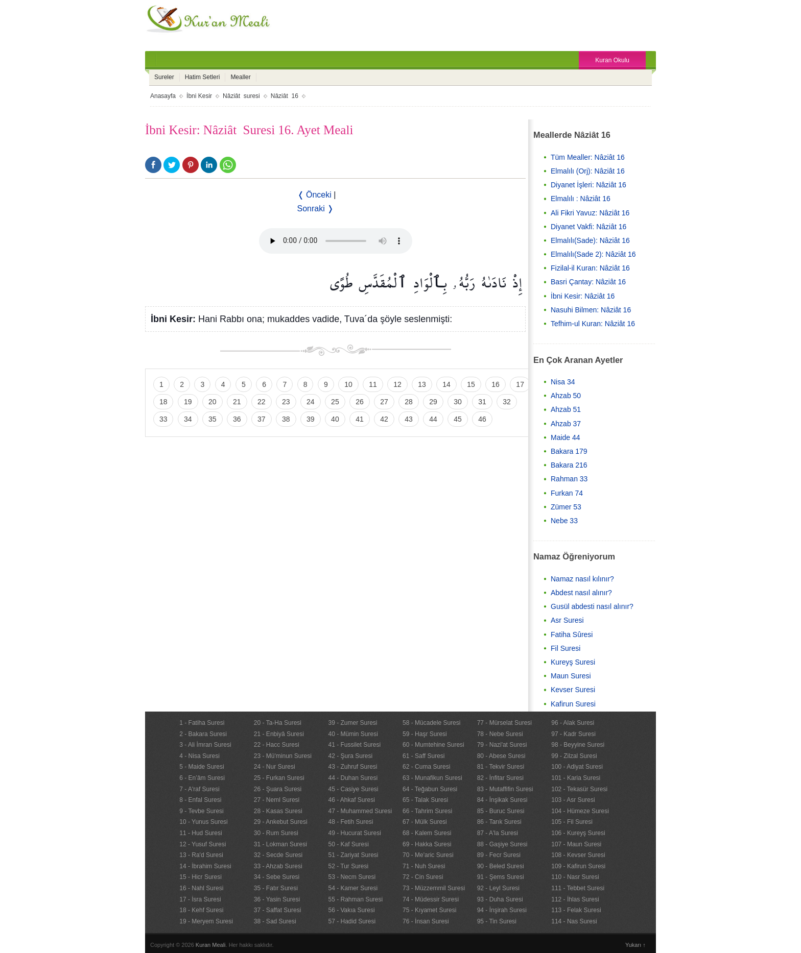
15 (471, 384)
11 (373, 384)
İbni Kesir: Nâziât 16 (583, 296)
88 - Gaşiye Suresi (502, 844)
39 (311, 419)
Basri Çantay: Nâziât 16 (588, 282)
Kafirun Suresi (573, 704)
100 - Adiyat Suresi (577, 766)
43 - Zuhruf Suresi (352, 766)
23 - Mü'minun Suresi (283, 756)
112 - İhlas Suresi (575, 899)
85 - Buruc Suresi (501, 811)
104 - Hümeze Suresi (580, 811)
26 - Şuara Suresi (277, 789)
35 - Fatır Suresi (276, 888)
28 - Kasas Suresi (278, 811)
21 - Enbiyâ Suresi (279, 734)
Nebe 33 (564, 521)
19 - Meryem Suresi (206, 921)
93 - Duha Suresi (500, 899)
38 (286, 419)
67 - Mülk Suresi (425, 821)
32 (507, 402)
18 (163, 402)
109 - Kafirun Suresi (578, 866)
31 (482, 402)
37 (261, 419)
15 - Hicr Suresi (200, 877)
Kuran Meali (211, 945)
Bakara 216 (569, 465)
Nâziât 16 (284, 96)
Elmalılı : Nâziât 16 (580, 198)
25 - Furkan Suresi (279, 777)
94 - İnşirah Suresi (502, 910)
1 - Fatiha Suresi (201, 722)
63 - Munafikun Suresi (432, 777)
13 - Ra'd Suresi (201, 855)
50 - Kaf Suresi (348, 844)
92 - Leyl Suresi (498, 888)
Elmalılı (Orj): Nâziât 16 (588, 171)
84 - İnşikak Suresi (502, 799)
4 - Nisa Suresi (199, 756)
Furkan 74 (567, 493)
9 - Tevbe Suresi (201, 811)
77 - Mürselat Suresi (504, 722)
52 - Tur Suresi (348, 866)
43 (409, 419)
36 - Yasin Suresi (277, 899)
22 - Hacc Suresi (276, 744)
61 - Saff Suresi (424, 756)
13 (422, 384)
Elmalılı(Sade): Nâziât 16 (590, 240)
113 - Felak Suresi (576, 910)
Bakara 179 (569, 451)
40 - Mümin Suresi (353, 734)
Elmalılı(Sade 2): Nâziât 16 (593, 254)
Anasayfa (163, 96)
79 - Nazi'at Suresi (502, 744)
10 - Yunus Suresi (203, 821)
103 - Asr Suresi (573, 799)
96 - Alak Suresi (572, 722)
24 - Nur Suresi (274, 766)
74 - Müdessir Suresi (431, 899)
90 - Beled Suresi (500, 866)
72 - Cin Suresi (423, 877)
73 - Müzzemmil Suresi (434, 888)
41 (360, 419)
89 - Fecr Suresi (499, 855)
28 (409, 402)
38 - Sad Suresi (275, 921)
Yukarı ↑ (635, 945)
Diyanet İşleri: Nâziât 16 (588, 185)
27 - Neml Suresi (276, 799)
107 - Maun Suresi (576, 844)
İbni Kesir (199, 96)
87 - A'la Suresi (497, 833)
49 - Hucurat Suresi (354, 833)
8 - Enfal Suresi (200, 799)
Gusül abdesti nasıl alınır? (592, 606)
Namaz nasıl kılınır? (582, 579)
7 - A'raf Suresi (199, 789)
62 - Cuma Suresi (426, 766)
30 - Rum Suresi (276, 833)
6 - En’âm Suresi (202, 777)
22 (261, 402)
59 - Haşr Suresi (425, 734)
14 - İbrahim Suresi (205, 866)
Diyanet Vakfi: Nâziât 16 (588, 227)
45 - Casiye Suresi (353, 789)
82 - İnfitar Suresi (500, 777)
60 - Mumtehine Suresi (433, 744)
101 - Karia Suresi (575, 777)
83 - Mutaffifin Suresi (505, 789)
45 (458, 419)
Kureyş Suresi (573, 662)
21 (237, 402)
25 (335, 402)
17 (520, 384)
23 (286, 402)
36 (237, 419)
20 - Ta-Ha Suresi (277, 722)
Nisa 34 (563, 382)
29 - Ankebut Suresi (281, 821)
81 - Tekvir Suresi (500, 766)
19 (188, 402)
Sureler (164, 77)
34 (188, 419)
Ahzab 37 (566, 424)
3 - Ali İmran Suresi (205, 744)
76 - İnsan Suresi (426, 921)
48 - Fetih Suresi (350, 821)
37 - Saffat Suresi (277, 910)
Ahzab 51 (566, 409)
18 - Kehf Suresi (201, 910)
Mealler (240, 77)
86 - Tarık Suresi (499, 821)
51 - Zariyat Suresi (353, 855)
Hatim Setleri (202, 77)
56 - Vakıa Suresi (351, 910)
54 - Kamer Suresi (353, 888)
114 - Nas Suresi (574, 921)
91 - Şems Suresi (500, 877)
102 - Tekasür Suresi (579, 789)
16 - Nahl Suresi (201, 888)
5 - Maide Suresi (201, 766)
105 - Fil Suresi (572, 821)
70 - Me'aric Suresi (428, 855)
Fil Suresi (565, 648)
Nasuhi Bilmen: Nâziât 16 (591, 310)
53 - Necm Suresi (351, 877)
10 (348, 384)
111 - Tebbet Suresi (577, 888)
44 (433, 419)
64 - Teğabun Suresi (430, 789)
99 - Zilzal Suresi (574, 756)
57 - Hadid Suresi (351, 921)
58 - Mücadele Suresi (431, 722)
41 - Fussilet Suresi (354, 744)
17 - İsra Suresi (200, 899)
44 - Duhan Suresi (353, 777)
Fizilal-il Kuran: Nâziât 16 (590, 268)
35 (212, 419)
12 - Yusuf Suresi (202, 844)
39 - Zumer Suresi (352, 722)
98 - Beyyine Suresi (577, 744)
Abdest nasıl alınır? (581, 593)
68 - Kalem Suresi (427, 833)
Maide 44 (565, 437)
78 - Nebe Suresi (500, 734)
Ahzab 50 (566, 396)
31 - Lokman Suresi (280, 844)
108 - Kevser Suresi (578, 855)
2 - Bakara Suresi (203, 734)
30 (458, 402)
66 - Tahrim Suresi (427, 811)
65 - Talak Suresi (425, 799)
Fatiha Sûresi (572, 634)
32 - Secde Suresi (278, 855)
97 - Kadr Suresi (573, 734)
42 (384, 419)
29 (433, 402)
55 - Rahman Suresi (355, 899)
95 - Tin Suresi (496, 921)
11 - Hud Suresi (200, 833)
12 (397, 384)
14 (446, 384)
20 (212, 402)
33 (163, 419)
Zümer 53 (566, 507)
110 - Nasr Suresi (575, 877)
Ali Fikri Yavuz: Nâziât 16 (590, 213)
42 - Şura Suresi (350, 756)
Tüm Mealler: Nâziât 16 (588, 157)
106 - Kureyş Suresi (578, 833)
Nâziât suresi (241, 96)
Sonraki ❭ (315, 208)
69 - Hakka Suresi (427, 844)
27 (384, 402)
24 (311, 402)
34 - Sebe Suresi (276, 877)
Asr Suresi (567, 620)
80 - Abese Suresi (501, 756)
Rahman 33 (569, 479)
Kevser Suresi (573, 690)
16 (495, 384)
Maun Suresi (571, 676)
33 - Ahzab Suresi (278, 866)
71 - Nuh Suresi (424, 866)
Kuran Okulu (612, 60)
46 (482, 419)
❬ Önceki (314, 194)
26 (360, 402)
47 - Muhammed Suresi (360, 811)
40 (335, 419)
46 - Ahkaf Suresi (351, 799)
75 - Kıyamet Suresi (429, 910)
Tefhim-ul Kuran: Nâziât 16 (593, 324)
